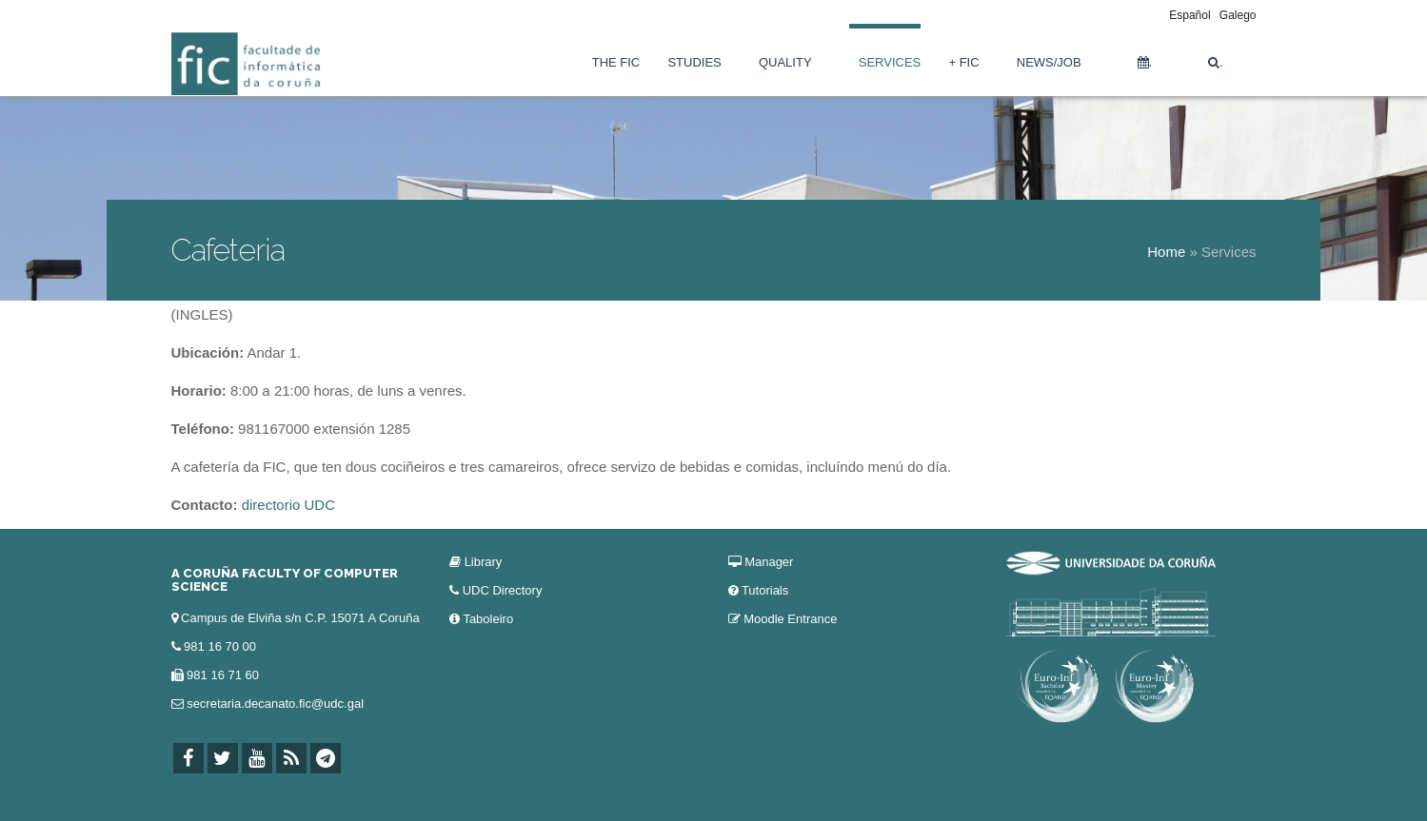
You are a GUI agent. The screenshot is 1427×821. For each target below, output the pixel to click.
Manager (768, 562)
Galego (1238, 15)
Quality (785, 62)
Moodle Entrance (790, 619)
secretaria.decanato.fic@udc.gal (275, 703)
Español (1189, 15)
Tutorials (765, 590)
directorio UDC (288, 505)
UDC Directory (503, 590)
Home (1166, 252)
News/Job (1049, 62)
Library (484, 562)
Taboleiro (488, 619)
